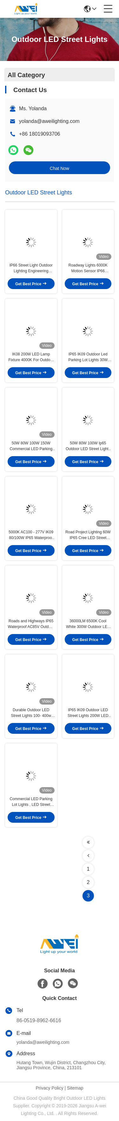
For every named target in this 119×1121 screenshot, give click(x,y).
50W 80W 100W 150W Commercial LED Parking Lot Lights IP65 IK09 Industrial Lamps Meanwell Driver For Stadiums (31, 446)
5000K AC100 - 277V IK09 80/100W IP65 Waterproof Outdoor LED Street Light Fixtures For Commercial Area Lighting (31, 535)
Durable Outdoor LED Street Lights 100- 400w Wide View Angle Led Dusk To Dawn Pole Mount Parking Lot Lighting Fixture (31, 713)
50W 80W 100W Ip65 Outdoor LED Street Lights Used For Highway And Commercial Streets (88, 446)
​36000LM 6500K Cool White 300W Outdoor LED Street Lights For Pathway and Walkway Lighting (88, 624)
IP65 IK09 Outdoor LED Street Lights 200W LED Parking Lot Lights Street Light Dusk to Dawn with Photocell (88, 713)
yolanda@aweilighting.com (49, 121)
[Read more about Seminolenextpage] (88, 842)
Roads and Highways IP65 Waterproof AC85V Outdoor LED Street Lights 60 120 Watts (31, 624)
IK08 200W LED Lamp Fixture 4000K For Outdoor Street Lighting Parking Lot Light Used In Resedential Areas (31, 357)
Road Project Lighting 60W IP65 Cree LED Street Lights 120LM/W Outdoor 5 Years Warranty (88, 535)
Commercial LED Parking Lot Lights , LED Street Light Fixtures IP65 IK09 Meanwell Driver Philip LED (31, 802)
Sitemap (75, 1088)
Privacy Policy (49, 1088)
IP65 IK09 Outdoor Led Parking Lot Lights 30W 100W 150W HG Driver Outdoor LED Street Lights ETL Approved (88, 357)
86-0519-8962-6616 (39, 1020)
